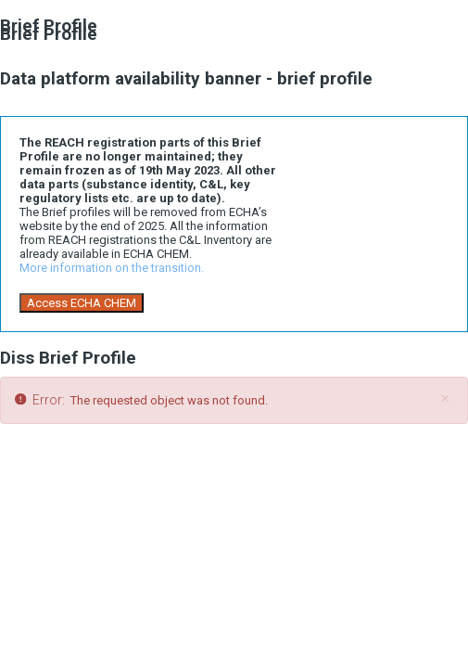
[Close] (445, 399)
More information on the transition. (111, 268)
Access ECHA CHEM (81, 303)
